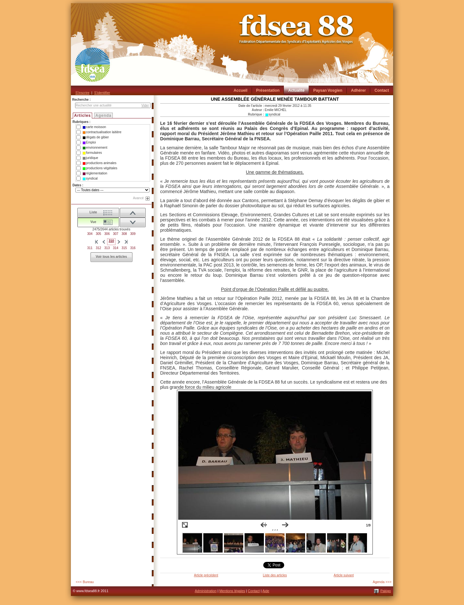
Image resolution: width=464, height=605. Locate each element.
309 (133, 234)
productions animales (99, 163)
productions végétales (99, 168)
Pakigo (385, 591)
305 (98, 234)
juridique (90, 158)
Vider (145, 105)
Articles (82, 115)
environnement (94, 148)
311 (89, 248)
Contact (254, 591)
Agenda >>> (382, 582)
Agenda (103, 115)
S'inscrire (82, 93)
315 (124, 248)
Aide (265, 591)
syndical (90, 179)
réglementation (94, 173)
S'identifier (102, 93)
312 (98, 248)
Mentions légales (232, 591)
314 (116, 248)
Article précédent (206, 575)
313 (107, 248)
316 (133, 248)
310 (111, 241)
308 (124, 234)
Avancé (138, 198)
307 (116, 234)
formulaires (92, 153)
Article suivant (343, 575)
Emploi (89, 142)
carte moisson (94, 127)
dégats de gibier (95, 137)
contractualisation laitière (101, 132)
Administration (206, 591)
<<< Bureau (85, 582)
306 (107, 234)
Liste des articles (275, 575)
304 (89, 234)
